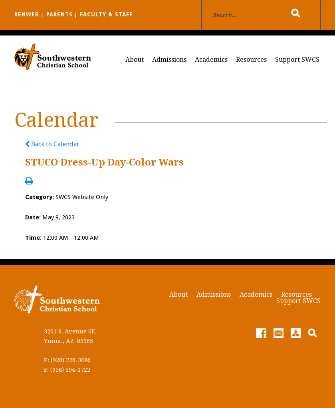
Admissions (169, 59)
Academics (211, 59)
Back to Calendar (52, 144)
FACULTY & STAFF (106, 14)
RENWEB (26, 14)
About (134, 59)
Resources (251, 59)
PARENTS (59, 14)
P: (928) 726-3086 (67, 360)
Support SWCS (297, 59)
